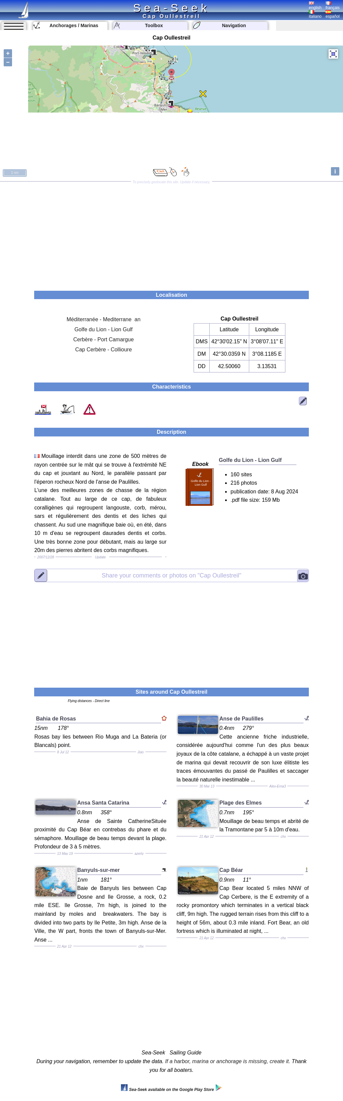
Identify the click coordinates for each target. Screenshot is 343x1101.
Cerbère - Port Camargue (103, 339)
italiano (315, 14)
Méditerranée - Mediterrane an (104, 319)
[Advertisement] (171, 234)
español (333, 14)
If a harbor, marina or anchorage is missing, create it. (227, 1061)
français (333, 5)
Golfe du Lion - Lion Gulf (103, 329)
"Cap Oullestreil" (172, 575)
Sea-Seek (171, 7)
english (315, 5)
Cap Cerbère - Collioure (103, 349)
